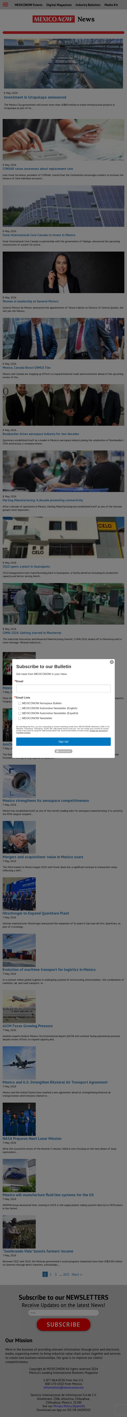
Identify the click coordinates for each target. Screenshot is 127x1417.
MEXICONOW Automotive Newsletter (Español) (50, 713)
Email (19, 681)
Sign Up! (63, 741)
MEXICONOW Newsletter (37, 718)
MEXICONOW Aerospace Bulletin (42, 703)
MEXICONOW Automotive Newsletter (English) (49, 708)
